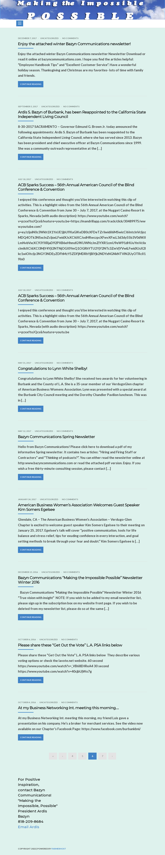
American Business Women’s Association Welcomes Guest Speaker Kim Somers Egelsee (79, 507)
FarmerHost (58, 848)
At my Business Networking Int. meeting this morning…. (68, 708)
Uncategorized (49, 38)
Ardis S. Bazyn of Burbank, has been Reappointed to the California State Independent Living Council (82, 114)
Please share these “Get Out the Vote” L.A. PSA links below (70, 645)
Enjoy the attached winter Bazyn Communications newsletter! (74, 44)
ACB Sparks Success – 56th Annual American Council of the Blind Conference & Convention (76, 187)
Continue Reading (30, 84)
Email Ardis (28, 827)
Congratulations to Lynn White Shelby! (52, 368)
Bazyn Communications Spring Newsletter (56, 436)
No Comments (70, 38)
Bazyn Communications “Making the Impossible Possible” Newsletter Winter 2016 (80, 580)
